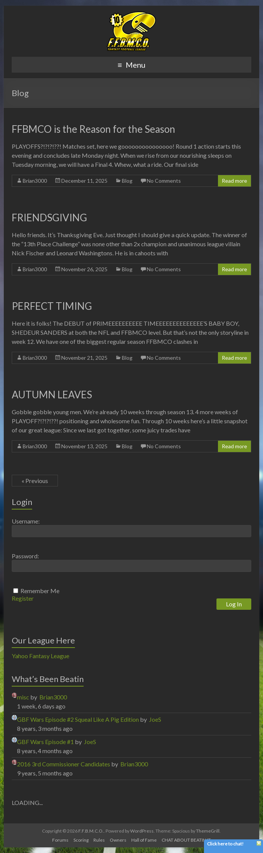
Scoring (81, 840)
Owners (118, 840)
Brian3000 (35, 180)
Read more (234, 180)
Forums (60, 840)
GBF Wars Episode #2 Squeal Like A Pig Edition (78, 719)
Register (23, 598)
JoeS (155, 719)
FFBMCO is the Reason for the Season (93, 129)
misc (23, 697)
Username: (26, 521)
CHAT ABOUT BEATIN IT (186, 840)
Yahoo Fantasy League (40, 655)
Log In (234, 604)
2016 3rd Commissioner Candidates (63, 764)
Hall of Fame (144, 840)
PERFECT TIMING (52, 306)
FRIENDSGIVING (49, 217)
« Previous (35, 480)
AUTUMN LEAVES (52, 394)
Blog (127, 180)
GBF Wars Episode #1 (45, 741)
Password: (25, 555)
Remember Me (39, 590)
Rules (99, 840)
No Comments (164, 180)
